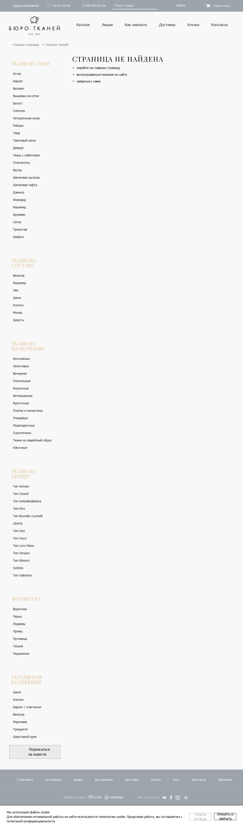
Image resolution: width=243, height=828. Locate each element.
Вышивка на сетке (26, 96)
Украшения (21, 653)
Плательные (22, 381)
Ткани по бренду (24, 473)
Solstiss (18, 568)
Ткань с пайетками (26, 155)
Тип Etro (19, 508)
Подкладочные (24, 425)
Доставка (167, 24)
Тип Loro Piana (23, 545)
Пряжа (17, 631)
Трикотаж (20, 229)
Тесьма (18, 646)
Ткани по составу (24, 262)
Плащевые (20, 418)
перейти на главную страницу (98, 68)
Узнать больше (156, 817)
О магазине (25, 779)
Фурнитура (26, 599)
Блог (176, 779)
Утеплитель (21, 162)
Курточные (21, 403)
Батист (18, 103)
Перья (17, 616)
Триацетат (20, 729)
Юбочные (20, 447)
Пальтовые (21, 366)
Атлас (17, 73)
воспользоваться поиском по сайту (102, 74)
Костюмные (21, 358)
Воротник (20, 609)
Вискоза (18, 275)
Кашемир (19, 207)
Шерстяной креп (25, 737)
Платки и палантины (28, 410)
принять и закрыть (210, 817)
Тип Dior (19, 531)
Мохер (17, 312)
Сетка (17, 222)
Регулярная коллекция (27, 679)
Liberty (17, 523)
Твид (16, 133)
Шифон (18, 237)
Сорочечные (22, 433)
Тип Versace (21, 553)
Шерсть (18, 320)
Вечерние (20, 373)
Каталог (83, 24)
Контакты (219, 24)
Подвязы (19, 624)
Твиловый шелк (24, 140)
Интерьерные (22, 396)
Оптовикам (53, 779)
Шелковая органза (26, 177)
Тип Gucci (20, 538)
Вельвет (19, 88)
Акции (107, 24)
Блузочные (21, 388)
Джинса (18, 192)
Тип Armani (21, 486)
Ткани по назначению (28, 346)
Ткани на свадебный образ (32, 440)
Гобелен (19, 111)
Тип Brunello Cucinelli (27, 516)
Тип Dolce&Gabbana (27, 501)
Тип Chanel (21, 494)
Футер (17, 170)
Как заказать (136, 24)
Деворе (18, 148)
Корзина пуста (222, 5)
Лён (15, 290)
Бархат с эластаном (27, 707)
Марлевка (20, 722)
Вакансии (225, 779)
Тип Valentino (22, 575)
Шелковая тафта (25, 185)
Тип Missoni (21, 560)
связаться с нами (88, 81)
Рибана (18, 125)
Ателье (193, 24)
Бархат (18, 81)
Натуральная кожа (26, 118)
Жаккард (19, 200)
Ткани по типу (31, 63)
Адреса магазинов (26, 5)
